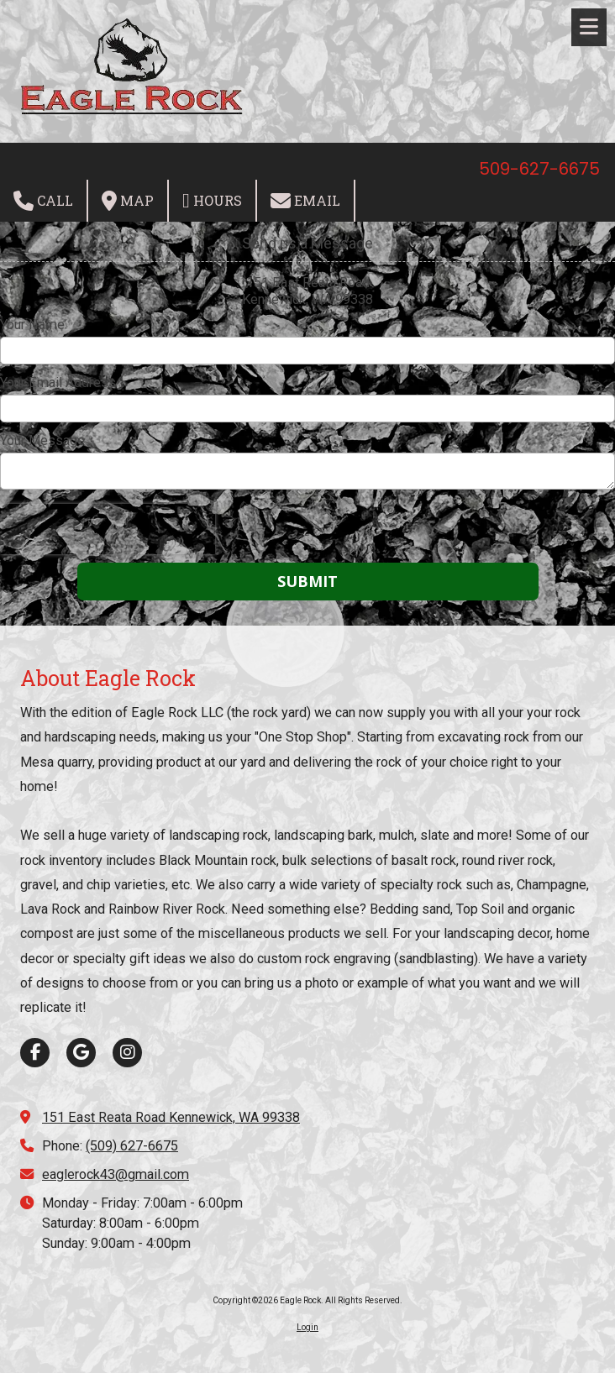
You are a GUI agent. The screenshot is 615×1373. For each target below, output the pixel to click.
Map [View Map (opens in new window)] (128, 201)
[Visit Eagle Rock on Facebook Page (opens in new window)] (35, 1052)
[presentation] (107, 529)
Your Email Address (58, 382)
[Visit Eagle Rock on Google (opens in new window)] (81, 1052)
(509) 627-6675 (132, 1146)
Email (305, 201)
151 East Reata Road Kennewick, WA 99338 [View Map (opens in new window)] (171, 1117)
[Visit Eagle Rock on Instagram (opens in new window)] (127, 1052)
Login (307, 1327)
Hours (212, 201)
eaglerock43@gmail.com (115, 1174)
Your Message (42, 440)
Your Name (32, 325)
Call (43, 201)
